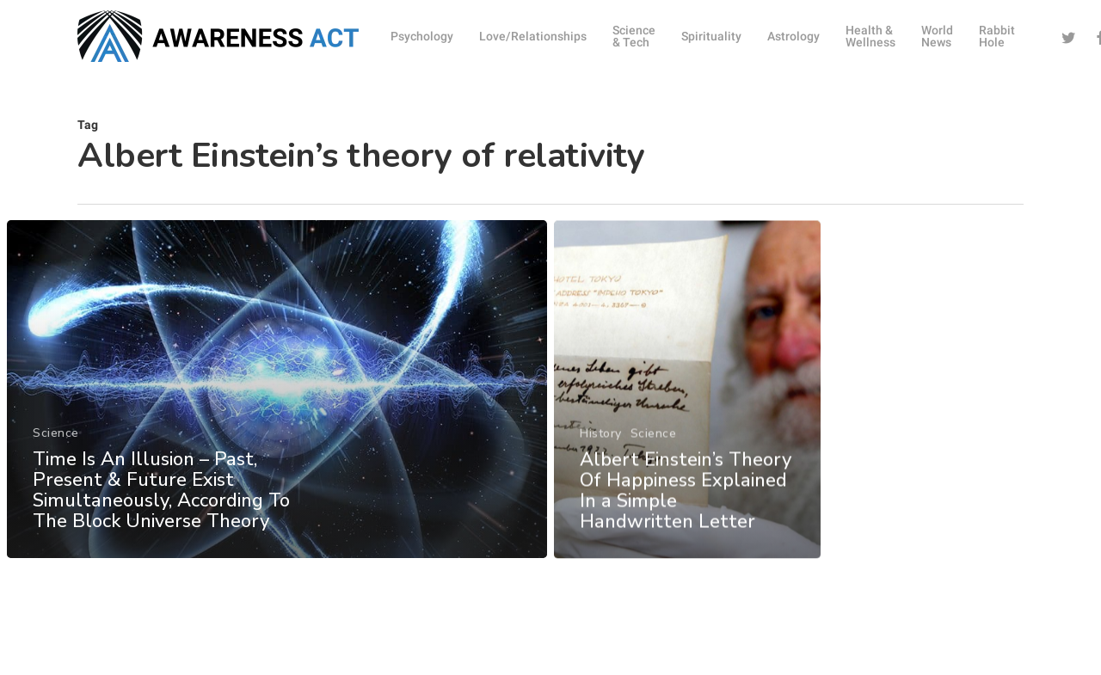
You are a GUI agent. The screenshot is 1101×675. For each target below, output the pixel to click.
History (601, 452)
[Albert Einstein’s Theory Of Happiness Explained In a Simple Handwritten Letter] (687, 407)
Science (56, 441)
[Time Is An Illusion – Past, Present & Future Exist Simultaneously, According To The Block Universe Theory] (276, 398)
